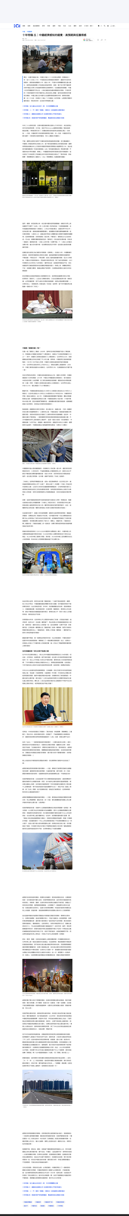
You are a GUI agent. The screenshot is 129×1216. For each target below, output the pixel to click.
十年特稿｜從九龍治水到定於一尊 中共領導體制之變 (40, 106)
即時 (43, 26)
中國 (59, 26)
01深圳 (86, 26)
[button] (98, 40)
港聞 (23, 26)
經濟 (80, 26)
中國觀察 (29, 32)
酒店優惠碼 (36, 26)
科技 (64, 26)
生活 (69, 26)
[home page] (17, 26)
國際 (54, 26)
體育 (75, 26)
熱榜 (48, 26)
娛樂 (29, 26)
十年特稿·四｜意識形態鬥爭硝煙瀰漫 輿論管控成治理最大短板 (43, 118)
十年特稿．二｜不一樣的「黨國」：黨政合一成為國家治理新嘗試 (43, 110)
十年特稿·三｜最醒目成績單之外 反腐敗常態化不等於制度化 (42, 114)
